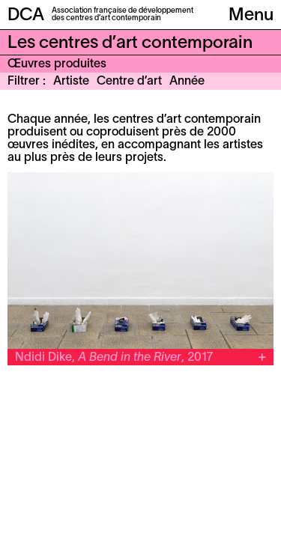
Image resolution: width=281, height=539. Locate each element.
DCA (25, 15)
